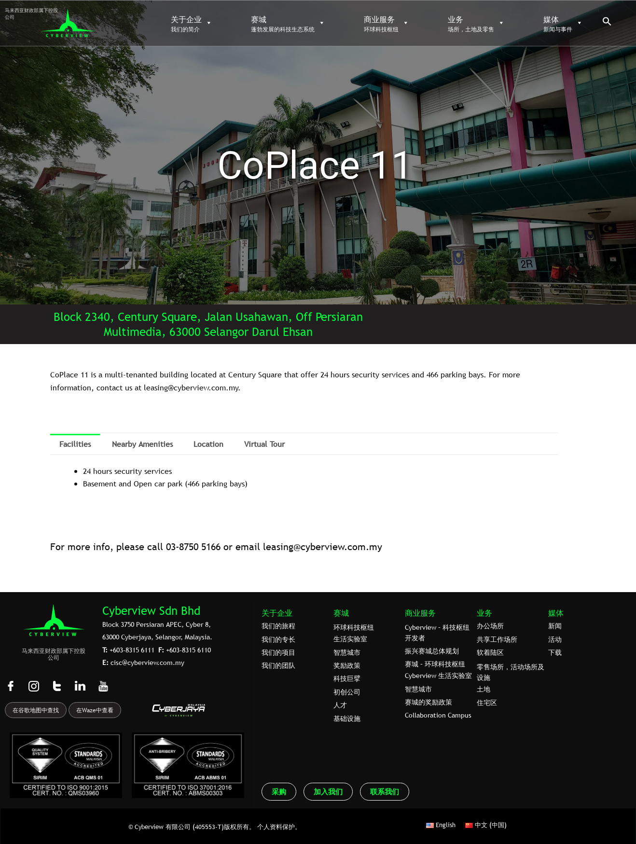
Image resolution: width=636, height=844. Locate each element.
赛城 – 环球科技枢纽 (435, 664)
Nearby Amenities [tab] (142, 444)
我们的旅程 (278, 626)
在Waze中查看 (94, 710)
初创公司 (346, 692)
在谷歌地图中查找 (36, 710)
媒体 (556, 613)
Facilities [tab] (75, 444)
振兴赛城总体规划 (432, 651)
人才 (340, 705)
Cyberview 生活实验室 (438, 675)
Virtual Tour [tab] (264, 444)
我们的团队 (278, 665)
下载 (555, 652)
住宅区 (487, 702)
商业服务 (420, 613)
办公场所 (490, 626)
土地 (483, 689)
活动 (555, 639)
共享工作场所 (497, 639)
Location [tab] (208, 444)
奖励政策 (346, 665)
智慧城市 (346, 652)
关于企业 (277, 613)
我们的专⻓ (278, 639)
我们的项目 (278, 652)
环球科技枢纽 (353, 627)
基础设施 (346, 718)
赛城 (341, 613)
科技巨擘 (346, 678)
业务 (484, 613)
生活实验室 (350, 639)
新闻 (555, 626)
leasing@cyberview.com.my (322, 546)
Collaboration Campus (438, 715)
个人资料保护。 (279, 826)
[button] (607, 23)
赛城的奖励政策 (428, 702)
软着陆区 (490, 652)
